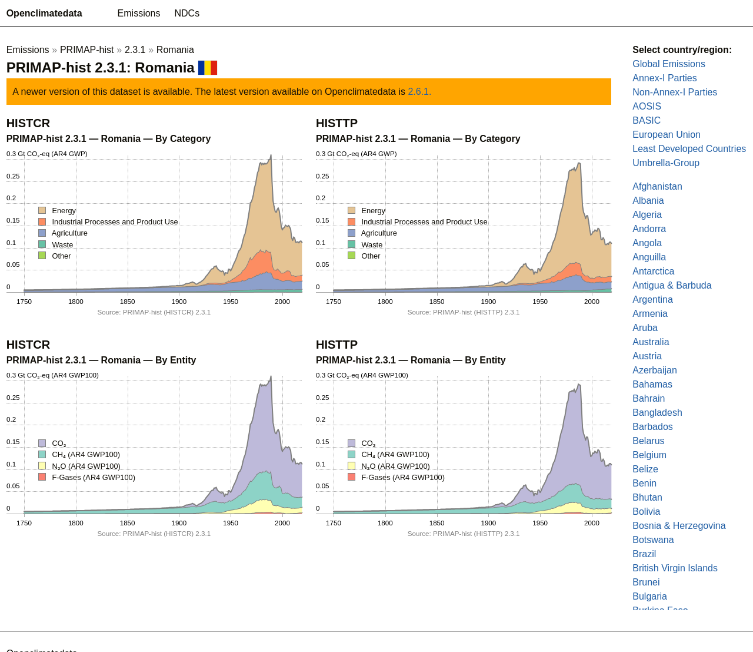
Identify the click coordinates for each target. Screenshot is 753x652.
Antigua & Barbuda (671, 285)
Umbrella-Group (665, 163)
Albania (648, 201)
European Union (666, 135)
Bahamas (652, 384)
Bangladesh (657, 413)
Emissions (139, 13)
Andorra (649, 229)
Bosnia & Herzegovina (678, 526)
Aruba (645, 328)
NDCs (187, 13)
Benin (644, 483)
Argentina (652, 299)
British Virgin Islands (675, 568)
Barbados (652, 427)
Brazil (644, 554)
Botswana (653, 540)
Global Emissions (668, 64)
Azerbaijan (654, 370)
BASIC (646, 120)
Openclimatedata (44, 13)
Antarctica (653, 271)
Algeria (647, 215)
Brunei (645, 582)
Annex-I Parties (664, 78)
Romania (175, 50)
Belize (645, 469)
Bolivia (646, 512)
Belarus (648, 441)
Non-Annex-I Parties (674, 92)
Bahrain (648, 398)
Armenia (650, 314)
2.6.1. (419, 92)
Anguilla (649, 257)
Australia (650, 342)
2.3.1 (135, 50)
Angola (647, 243)
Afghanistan (657, 186)
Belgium (649, 455)
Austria (647, 356)
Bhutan (647, 497)
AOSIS (646, 106)
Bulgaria (649, 596)
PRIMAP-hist (87, 50)
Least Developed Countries (689, 149)
